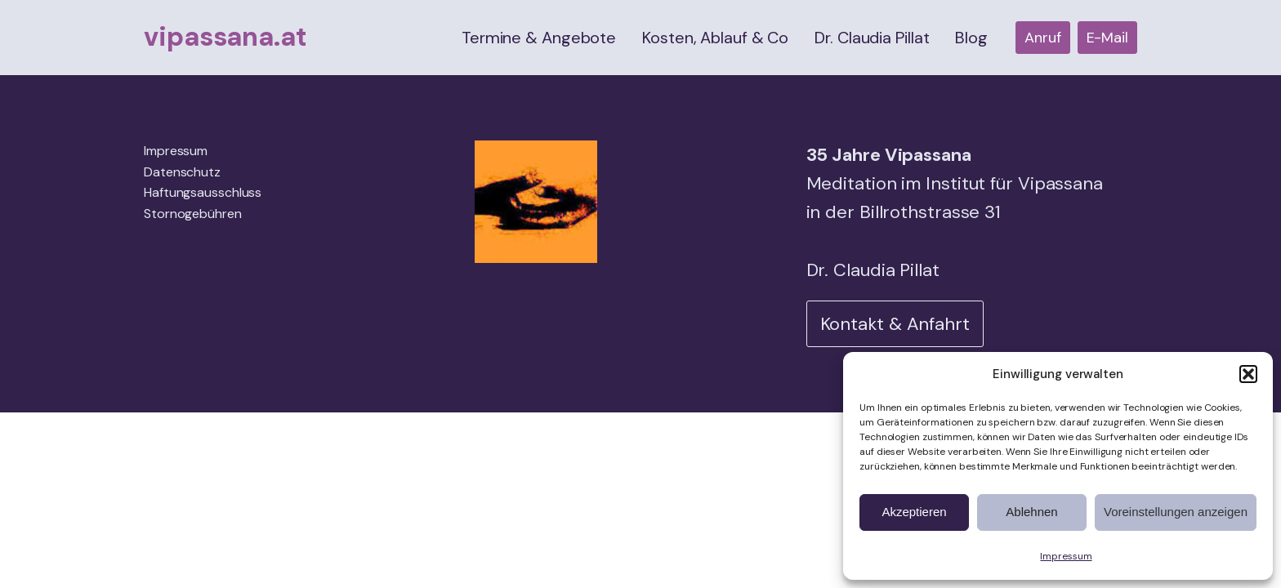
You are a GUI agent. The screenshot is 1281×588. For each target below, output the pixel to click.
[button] (1248, 374)
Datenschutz (182, 171)
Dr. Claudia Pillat (872, 37)
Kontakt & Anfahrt (895, 324)
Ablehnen (1031, 512)
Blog (971, 37)
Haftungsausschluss (202, 192)
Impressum (1065, 556)
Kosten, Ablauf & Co (715, 37)
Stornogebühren (193, 213)
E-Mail (1107, 37)
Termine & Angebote (539, 37)
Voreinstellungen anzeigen (1176, 512)
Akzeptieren (914, 512)
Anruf (1042, 37)
